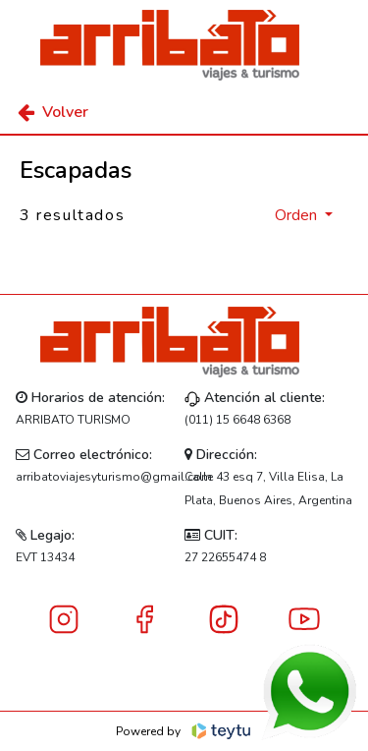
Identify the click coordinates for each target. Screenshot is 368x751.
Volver (53, 112)
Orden (298, 215)
